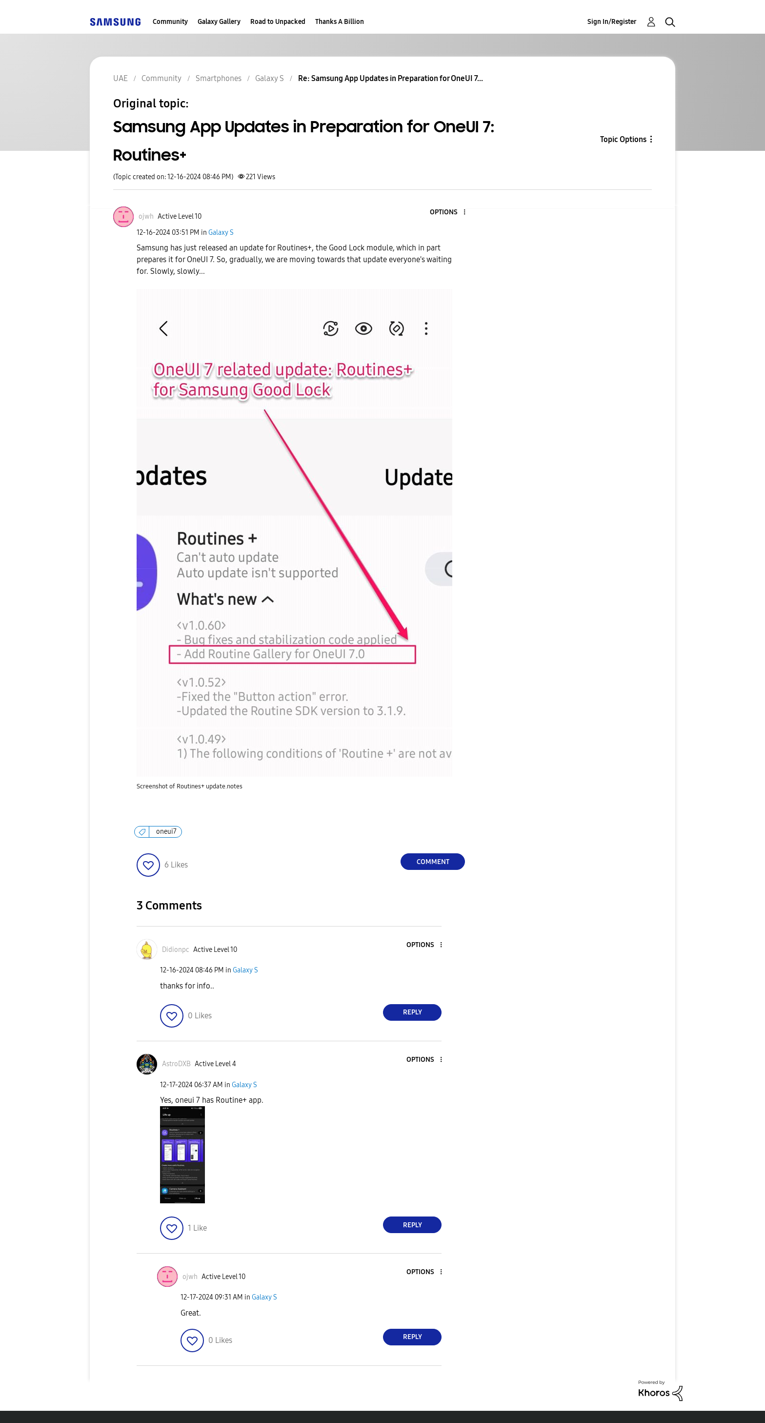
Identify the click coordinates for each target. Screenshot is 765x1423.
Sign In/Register (612, 22)
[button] (448, 212)
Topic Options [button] (623, 139)
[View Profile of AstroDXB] (176, 1064)
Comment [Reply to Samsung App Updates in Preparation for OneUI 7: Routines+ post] (433, 862)
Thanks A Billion (339, 22)
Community (170, 22)
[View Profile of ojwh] (146, 216)
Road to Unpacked (277, 22)
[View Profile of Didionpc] (175, 950)
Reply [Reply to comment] (412, 1012)
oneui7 (166, 831)
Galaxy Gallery (219, 22)
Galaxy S (221, 232)
